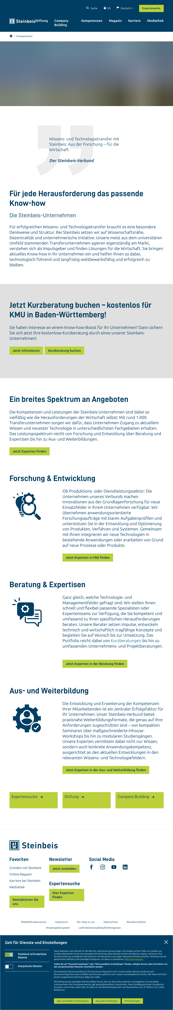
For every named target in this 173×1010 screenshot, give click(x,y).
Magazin (115, 21)
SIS (108, 8)
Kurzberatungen (126, 640)
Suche (94, 8)
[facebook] (91, 868)
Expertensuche (151, 8)
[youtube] (113, 868)
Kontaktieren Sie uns (25, 902)
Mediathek (155, 21)
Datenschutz (111, 922)
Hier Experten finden (63, 895)
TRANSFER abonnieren (33, 922)
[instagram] (102, 868)
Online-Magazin (20, 874)
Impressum (61, 922)
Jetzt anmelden (64, 869)
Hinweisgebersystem (58, 927)
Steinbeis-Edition (136, 922)
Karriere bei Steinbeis (24, 881)
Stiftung (41, 21)
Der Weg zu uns (86, 922)
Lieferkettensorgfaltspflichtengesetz (100, 927)
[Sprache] (126, 8)
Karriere (134, 21)
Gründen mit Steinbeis (25, 868)
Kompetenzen (91, 21)
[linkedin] (125, 868)
